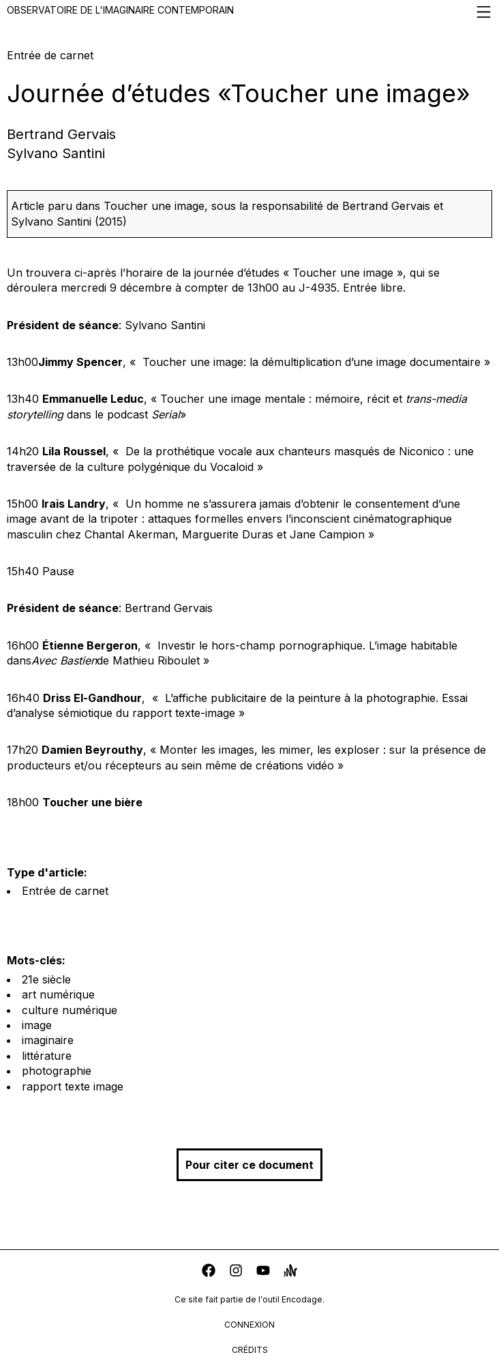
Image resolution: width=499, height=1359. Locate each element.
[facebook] (208, 1272)
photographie (56, 1071)
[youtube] (263, 1272)
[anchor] (290, 1272)
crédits (250, 1350)
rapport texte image (72, 1086)
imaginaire (48, 1040)
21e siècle (46, 979)
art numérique (58, 994)
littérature (47, 1056)
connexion (249, 1324)
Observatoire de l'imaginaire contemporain (249, 11)
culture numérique (69, 1010)
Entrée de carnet (65, 891)
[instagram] (236, 1272)
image (37, 1025)
